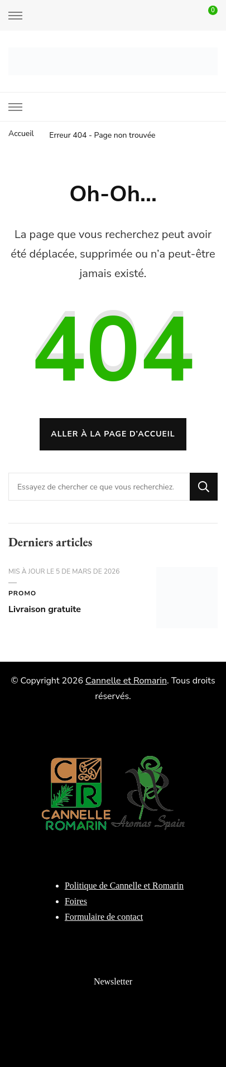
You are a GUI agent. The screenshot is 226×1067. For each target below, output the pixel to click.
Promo (22, 593)
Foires (76, 901)
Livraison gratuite (44, 609)
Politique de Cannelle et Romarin (124, 885)
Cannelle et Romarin (126, 681)
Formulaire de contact (104, 917)
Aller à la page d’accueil (113, 434)
